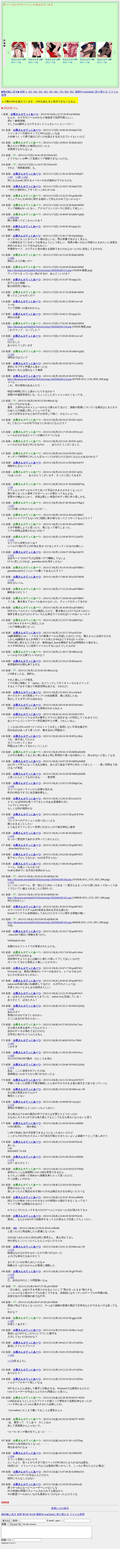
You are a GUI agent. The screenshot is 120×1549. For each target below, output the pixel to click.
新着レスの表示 (60, 1508)
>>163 (11, 1043)
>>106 (11, 258)
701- (62, 91)
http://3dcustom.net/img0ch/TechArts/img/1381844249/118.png (39, 326)
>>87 (10, 177)
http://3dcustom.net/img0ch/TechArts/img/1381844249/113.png (39, 270)
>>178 (11, 1160)
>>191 (11, 1355)
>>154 (11, 836)
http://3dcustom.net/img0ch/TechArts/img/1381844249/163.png (40, 922)
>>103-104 (13, 217)
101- (30, 91)
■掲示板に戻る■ (10, 91)
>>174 (11, 1105)
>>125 (11, 506)
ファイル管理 (77, 1514)
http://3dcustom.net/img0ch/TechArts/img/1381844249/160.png (40, 879)
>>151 (11, 882)
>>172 (11, 1067)
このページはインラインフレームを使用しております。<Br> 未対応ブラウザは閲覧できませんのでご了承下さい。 (60, 22)
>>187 (11, 1321)
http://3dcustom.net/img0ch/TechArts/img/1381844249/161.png (40, 897)
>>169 (11, 1055)
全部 (22, 91)
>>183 (11, 1277)
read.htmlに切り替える (95, 91)
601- (56, 91)
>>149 (11, 786)
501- (51, 91)
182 (15, 1228)
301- (41, 91)
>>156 (11, 1009)
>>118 (11, 354)
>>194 (11, 1456)
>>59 (10, 487)
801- (67, 91)
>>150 (11, 817)
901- (72, 91)
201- (35, 91)
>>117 (11, 339)
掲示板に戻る (8, 1514)
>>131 (11, 540)
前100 (25, 1514)
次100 (32, 1514)
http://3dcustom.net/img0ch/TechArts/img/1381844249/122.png (40, 379)
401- (46, 91)
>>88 (18, 177)
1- (26, 91)
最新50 (79, 91)
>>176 (11, 1250)
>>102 (24, 177)
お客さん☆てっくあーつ (24, 114)
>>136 (11, 580)
